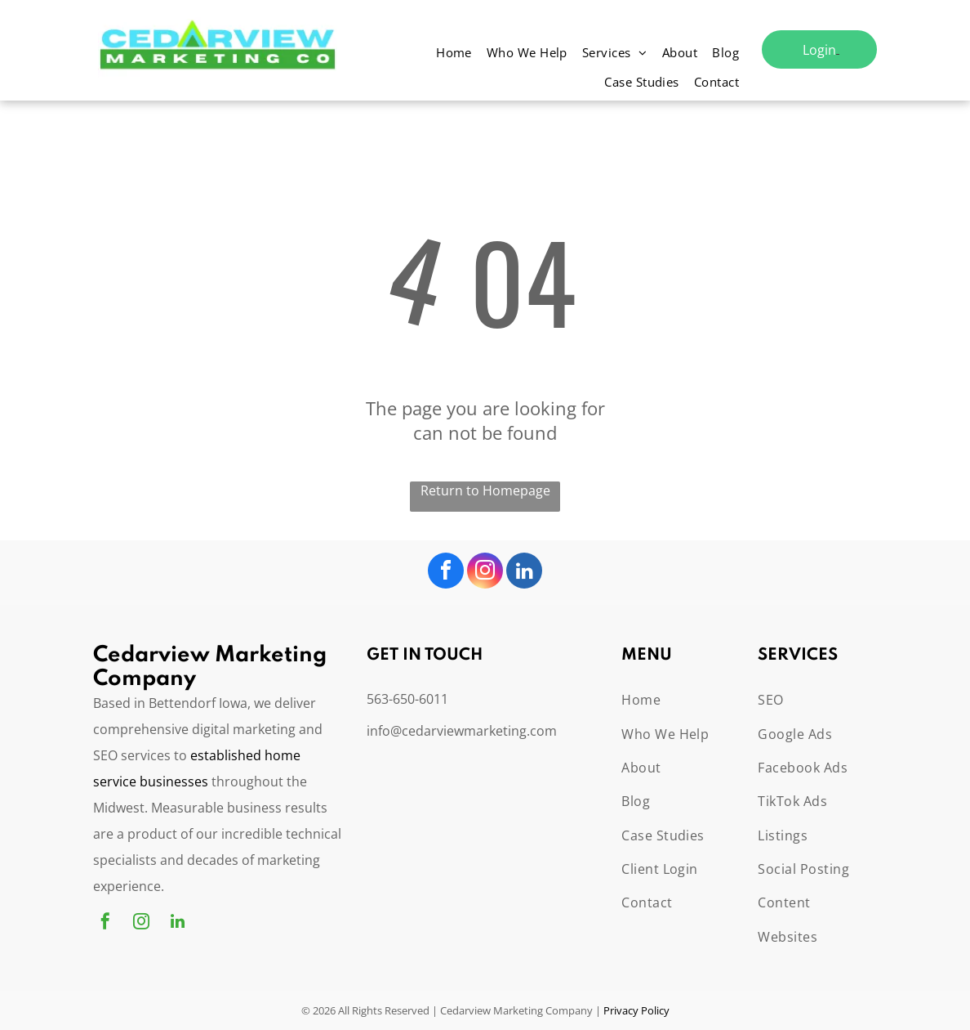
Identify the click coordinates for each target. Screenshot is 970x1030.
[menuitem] (454, 54)
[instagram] (485, 573)
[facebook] (446, 573)
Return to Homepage (485, 490)
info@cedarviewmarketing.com (462, 731)
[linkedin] (524, 573)
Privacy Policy (636, 1010)
